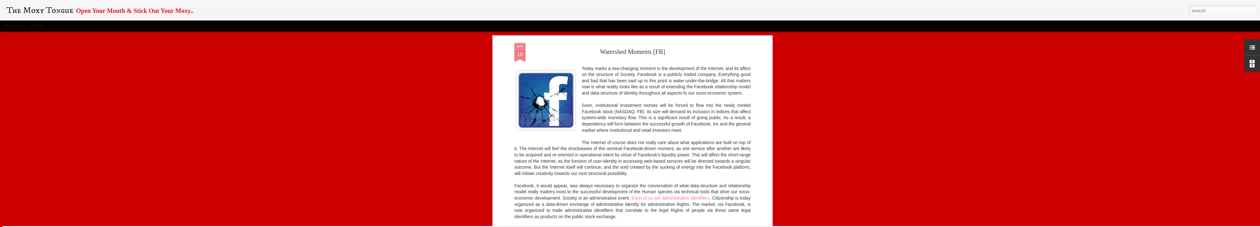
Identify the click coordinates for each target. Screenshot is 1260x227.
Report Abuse (683, 223)
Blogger (665, 223)
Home (38, 26)
